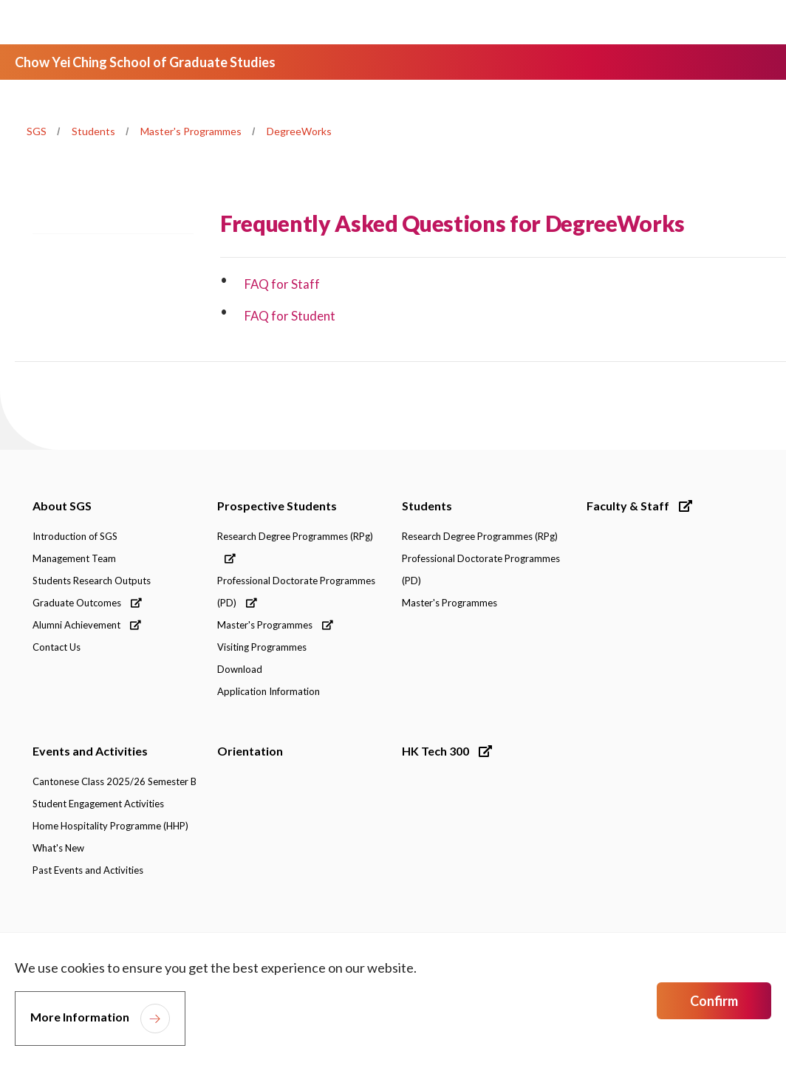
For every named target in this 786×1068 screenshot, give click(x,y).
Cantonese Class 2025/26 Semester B (114, 781)
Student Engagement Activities (98, 803)
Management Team (74, 558)
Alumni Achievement (87, 625)
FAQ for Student (290, 316)
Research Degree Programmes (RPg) (295, 547)
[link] (684, 927)
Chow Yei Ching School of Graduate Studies (145, 62)
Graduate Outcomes (87, 603)
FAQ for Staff (283, 284)
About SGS (62, 506)
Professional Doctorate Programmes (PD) (296, 592)
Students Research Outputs (92, 580)
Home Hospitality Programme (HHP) (110, 826)
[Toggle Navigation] (748, 22)
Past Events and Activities (88, 870)
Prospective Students (277, 506)
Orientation (250, 751)
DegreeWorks (299, 131)
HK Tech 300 (447, 751)
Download (239, 669)
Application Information (268, 691)
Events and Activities (90, 751)
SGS (37, 131)
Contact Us (57, 647)
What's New (58, 848)
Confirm (714, 1001)
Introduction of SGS (75, 536)
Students (93, 131)
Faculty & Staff (639, 506)
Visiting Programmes (262, 647)
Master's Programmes (191, 131)
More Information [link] (79, 1017)
